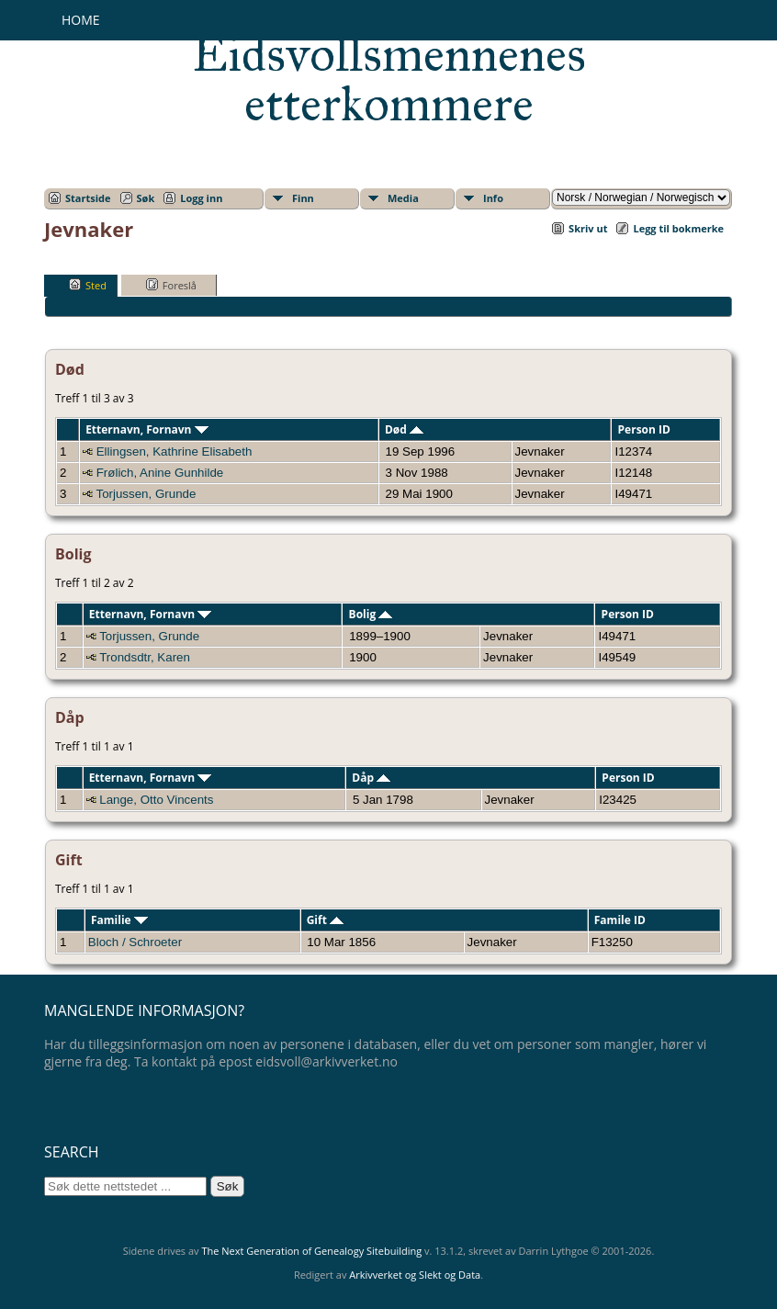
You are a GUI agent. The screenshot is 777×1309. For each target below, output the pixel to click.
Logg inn (201, 198)
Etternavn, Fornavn (146, 429)
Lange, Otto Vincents (156, 800)
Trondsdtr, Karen (144, 657)
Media (403, 198)
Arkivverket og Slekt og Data (414, 1274)
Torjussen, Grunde (146, 494)
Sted (88, 284)
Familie (119, 920)
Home (81, 19)
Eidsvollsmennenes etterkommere (389, 79)
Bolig (371, 614)
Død (404, 429)
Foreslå (171, 284)
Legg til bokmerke (678, 228)
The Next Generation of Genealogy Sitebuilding (311, 1251)
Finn (303, 198)
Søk (146, 198)
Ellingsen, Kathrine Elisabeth (174, 451)
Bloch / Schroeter (135, 942)
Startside (88, 198)
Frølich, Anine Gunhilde (160, 473)
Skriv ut (588, 228)
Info (493, 198)
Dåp (371, 777)
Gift (325, 920)
